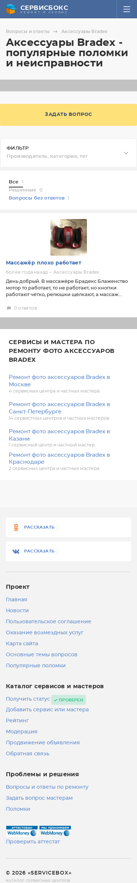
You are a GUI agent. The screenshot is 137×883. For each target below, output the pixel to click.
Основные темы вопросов (41, 654)
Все (16, 182)
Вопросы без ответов (39, 198)
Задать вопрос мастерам (39, 798)
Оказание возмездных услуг (45, 632)
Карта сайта (22, 643)
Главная (16, 599)
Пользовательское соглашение (48, 621)
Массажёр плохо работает (43, 263)
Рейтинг (17, 720)
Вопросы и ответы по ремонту (47, 787)
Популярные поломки (36, 665)
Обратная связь (27, 753)
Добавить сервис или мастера (47, 709)
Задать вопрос (68, 114)
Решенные (25, 190)
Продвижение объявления (43, 742)
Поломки (18, 809)
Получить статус (28, 699)
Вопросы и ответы (33, 31)
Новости (17, 610)
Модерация (22, 731)
